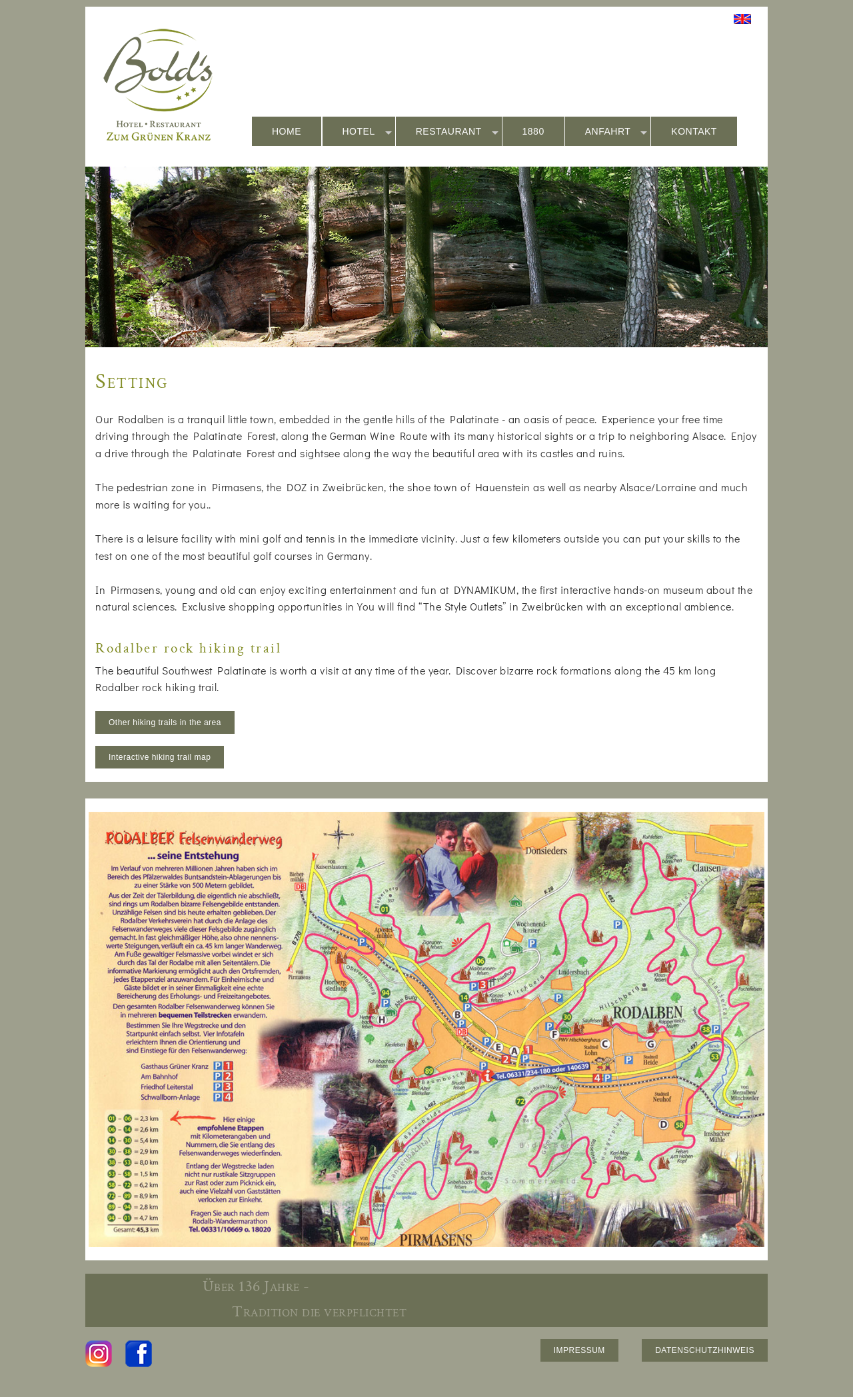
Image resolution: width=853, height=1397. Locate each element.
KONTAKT (694, 131)
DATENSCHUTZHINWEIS (704, 1350)
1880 (533, 131)
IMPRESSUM (579, 1350)
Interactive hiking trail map (160, 757)
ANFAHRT (616, 132)
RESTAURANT (457, 132)
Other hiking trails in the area (165, 722)
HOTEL (367, 132)
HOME (286, 131)
